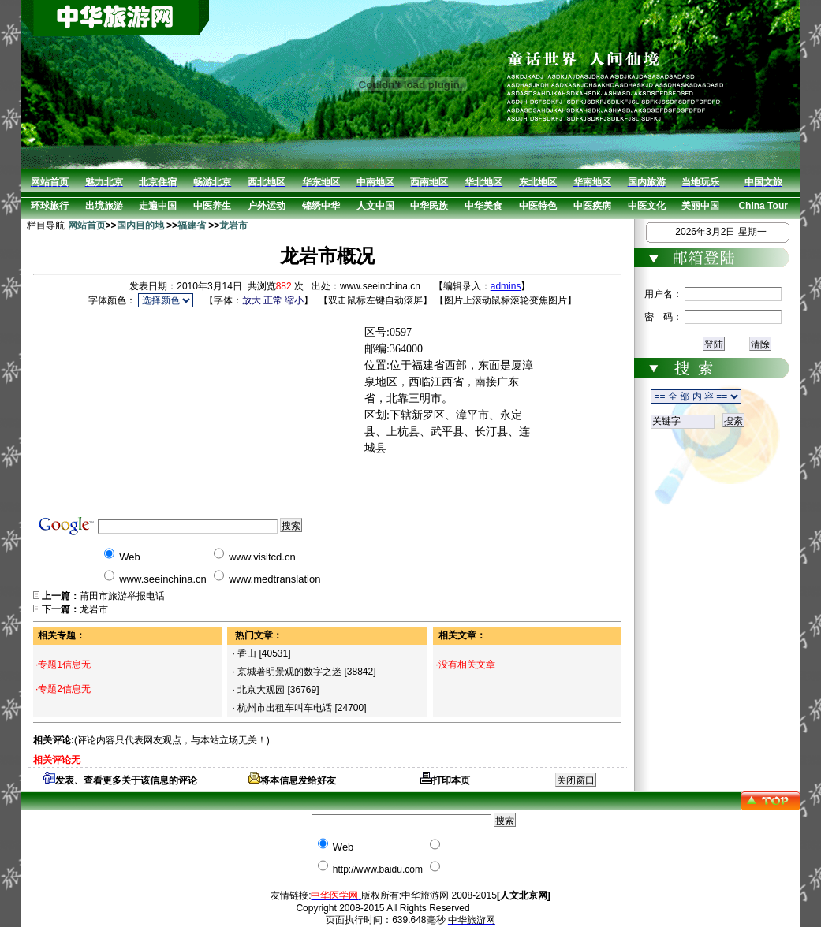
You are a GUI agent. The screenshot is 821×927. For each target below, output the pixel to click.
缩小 (294, 300)
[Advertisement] (243, 409)
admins (506, 286)
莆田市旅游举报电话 (122, 595)
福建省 (191, 225)
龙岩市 (233, 225)
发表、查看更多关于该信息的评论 (120, 780)
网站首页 (87, 225)
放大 (251, 300)
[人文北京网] (523, 895)
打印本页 (445, 780)
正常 (272, 300)
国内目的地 (140, 225)
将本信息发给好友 (292, 780)
